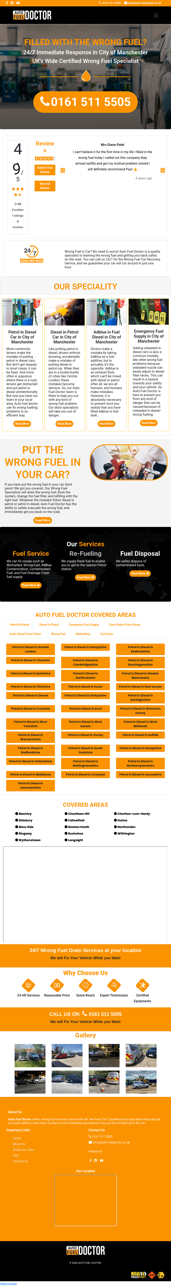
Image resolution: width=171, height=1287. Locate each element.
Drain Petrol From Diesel (124, 624)
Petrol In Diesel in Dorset (30, 695)
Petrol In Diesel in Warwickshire (30, 737)
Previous (62, 170)
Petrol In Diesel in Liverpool (85, 774)
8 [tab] (134, 204)
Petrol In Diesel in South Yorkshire (85, 750)
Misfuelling (83, 634)
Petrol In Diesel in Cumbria (30, 709)
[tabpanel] (112, 167)
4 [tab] (109, 204)
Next (163, 170)
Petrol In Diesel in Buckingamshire (140, 662)
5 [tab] (116, 204)
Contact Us (20, 1161)
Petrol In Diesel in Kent (85, 709)
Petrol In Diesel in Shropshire (140, 748)
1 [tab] (91, 204)
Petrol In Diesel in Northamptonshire (140, 763)
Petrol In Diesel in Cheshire (30, 660)
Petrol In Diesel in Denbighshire (140, 697)
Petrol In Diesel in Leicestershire (30, 785)
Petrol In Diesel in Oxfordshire (30, 761)
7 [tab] (128, 204)
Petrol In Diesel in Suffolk (140, 735)
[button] (85, 102)
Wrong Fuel (58, 634)
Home (17, 1138)
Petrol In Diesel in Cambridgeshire (85, 662)
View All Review (45, 186)
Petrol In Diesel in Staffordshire (30, 750)
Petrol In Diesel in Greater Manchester (140, 675)
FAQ (16, 1155)
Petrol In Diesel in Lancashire (140, 774)
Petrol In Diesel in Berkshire (30, 673)
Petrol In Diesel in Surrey (85, 735)
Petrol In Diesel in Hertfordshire (85, 675)
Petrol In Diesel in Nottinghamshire (85, 763)
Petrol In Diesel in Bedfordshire (140, 649)
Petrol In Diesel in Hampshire (85, 647)
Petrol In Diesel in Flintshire (30, 687)
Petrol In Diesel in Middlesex (30, 774)
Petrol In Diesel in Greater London (30, 649)
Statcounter (8, 1284)
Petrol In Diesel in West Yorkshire (30, 724)
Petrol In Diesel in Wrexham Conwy (140, 711)
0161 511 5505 (101, 1014)
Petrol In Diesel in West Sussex (85, 724)
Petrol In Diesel (19, 624)
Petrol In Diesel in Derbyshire (86, 695)
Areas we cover (23, 1150)
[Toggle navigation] (156, 15)
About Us (19, 1144)
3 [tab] (103, 204)
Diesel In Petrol (49, 624)
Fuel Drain (106, 634)
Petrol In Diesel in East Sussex (140, 687)
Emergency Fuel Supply (84, 624)
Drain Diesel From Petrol (25, 634)
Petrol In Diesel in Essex (85, 687)
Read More (22, 423)
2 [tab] (97, 204)
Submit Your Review (45, 170)
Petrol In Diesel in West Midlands (140, 724)
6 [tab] (122, 204)
